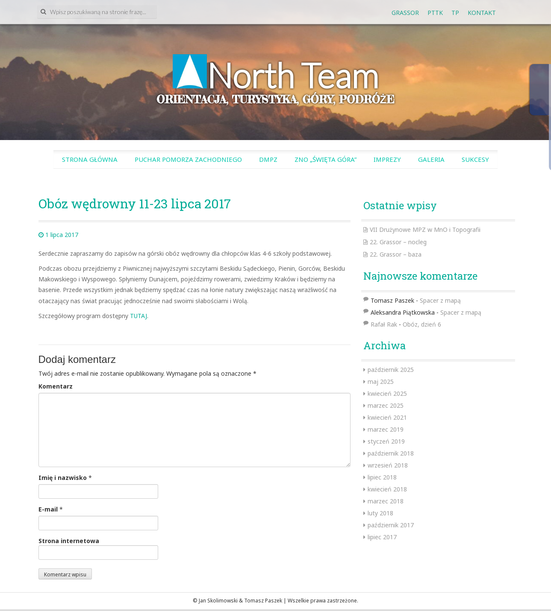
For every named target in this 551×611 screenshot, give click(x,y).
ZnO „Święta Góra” (326, 159)
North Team (292, 75)
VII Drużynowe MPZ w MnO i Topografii (425, 229)
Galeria (431, 159)
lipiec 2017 (382, 537)
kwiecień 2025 (387, 393)
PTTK (435, 13)
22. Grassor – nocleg (398, 242)
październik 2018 (391, 453)
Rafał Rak (384, 324)
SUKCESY (475, 159)
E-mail (48, 509)
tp (455, 13)
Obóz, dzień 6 (422, 324)
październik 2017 (391, 525)
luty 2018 (380, 513)
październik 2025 (391, 369)
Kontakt (482, 13)
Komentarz (55, 386)
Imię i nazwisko (62, 478)
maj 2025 (381, 381)
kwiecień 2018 (387, 489)
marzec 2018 (386, 501)
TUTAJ (138, 316)
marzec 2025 (386, 405)
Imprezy (387, 159)
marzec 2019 (386, 429)
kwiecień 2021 (387, 417)
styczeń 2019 (386, 441)
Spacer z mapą (440, 300)
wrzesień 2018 (388, 465)
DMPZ (268, 159)
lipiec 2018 (382, 477)
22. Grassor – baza (395, 254)
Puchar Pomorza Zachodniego (188, 159)
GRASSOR (405, 13)
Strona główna (90, 159)
